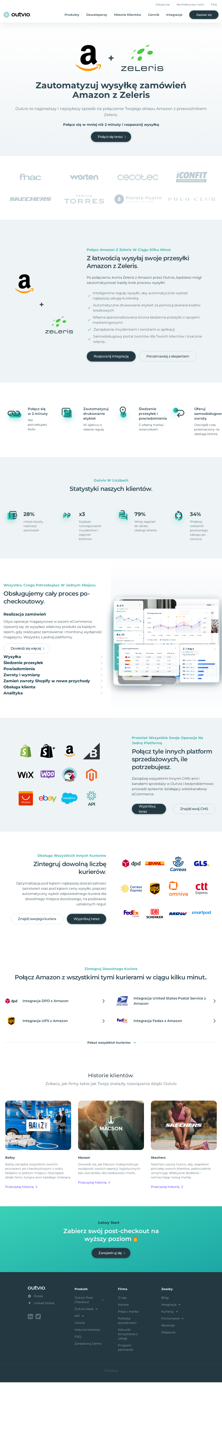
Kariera (123, 1372)
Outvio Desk (87, 1376)
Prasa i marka (128, 1379)
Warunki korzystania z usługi (128, 1401)
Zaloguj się (163, 4)
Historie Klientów (127, 15)
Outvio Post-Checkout (89, 1367)
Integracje (174, 15)
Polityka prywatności (127, 1388)
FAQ (214, 4)
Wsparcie (168, 1400)
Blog (165, 1365)
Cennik (153, 15)
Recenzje (168, 1393)
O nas (122, 1365)
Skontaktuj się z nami (190, 4)
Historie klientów (87, 1397)
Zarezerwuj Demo (88, 1411)
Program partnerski (125, 1415)
